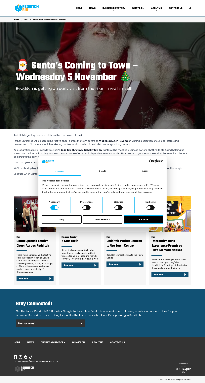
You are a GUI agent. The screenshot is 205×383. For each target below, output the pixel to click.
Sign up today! (50, 323)
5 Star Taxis (70, 241)
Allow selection (102, 219)
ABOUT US (156, 9)
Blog (25, 19)
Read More (35, 278)
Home (16, 19)
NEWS (92, 8)
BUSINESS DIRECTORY (113, 9)
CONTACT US (176, 8)
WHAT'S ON (138, 8)
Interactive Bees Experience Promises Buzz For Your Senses (166, 245)
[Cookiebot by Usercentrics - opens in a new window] (151, 161)
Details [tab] (102, 171)
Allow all (143, 219)
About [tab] (145, 171)
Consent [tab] (60, 171)
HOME (79, 8)
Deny (61, 219)
